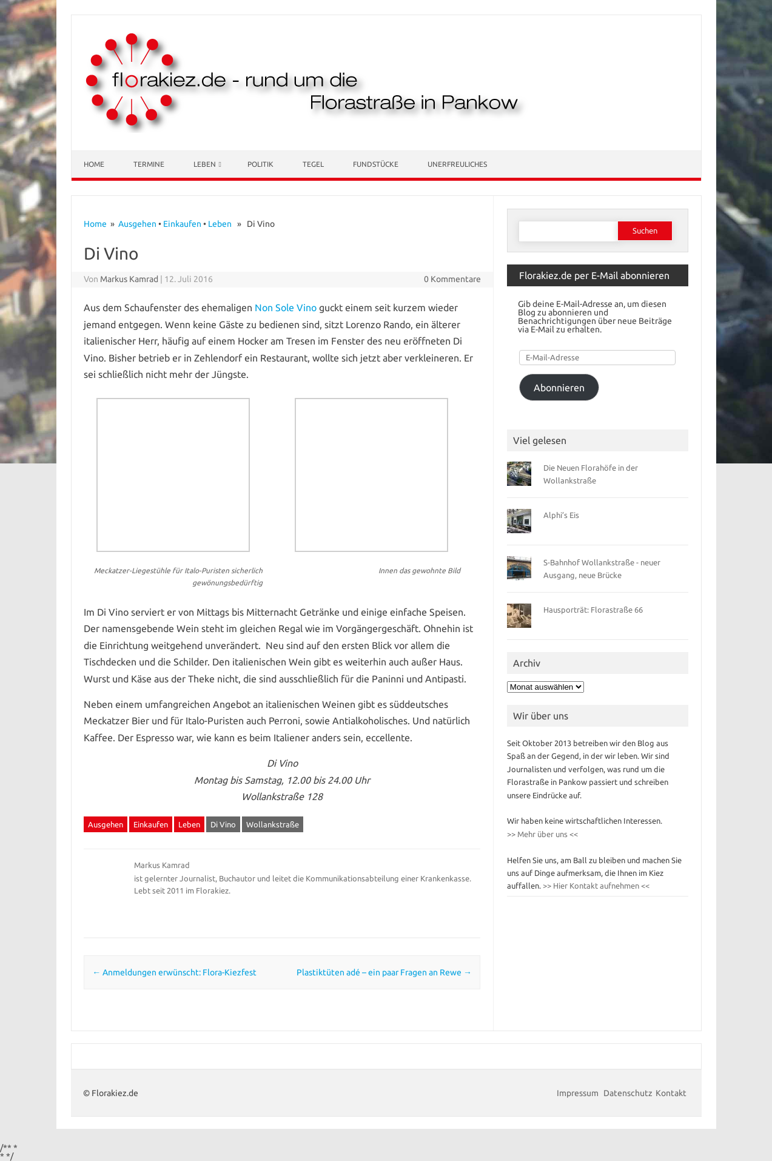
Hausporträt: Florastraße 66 (593, 609)
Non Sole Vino (286, 307)
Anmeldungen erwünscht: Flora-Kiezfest (174, 972)
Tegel (313, 164)
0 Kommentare (452, 279)
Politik (260, 164)
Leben (204, 164)
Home (94, 164)
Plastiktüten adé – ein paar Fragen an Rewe (384, 972)
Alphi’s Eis (561, 515)
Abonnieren (559, 387)
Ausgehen (137, 224)
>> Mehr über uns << (542, 834)
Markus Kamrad (129, 279)
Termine (148, 164)
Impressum (578, 1093)
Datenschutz (628, 1093)
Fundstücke (375, 164)
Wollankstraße (272, 824)
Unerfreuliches (457, 164)
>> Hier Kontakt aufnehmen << (595, 885)
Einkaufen (182, 224)
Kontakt (671, 1093)
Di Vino (223, 824)
